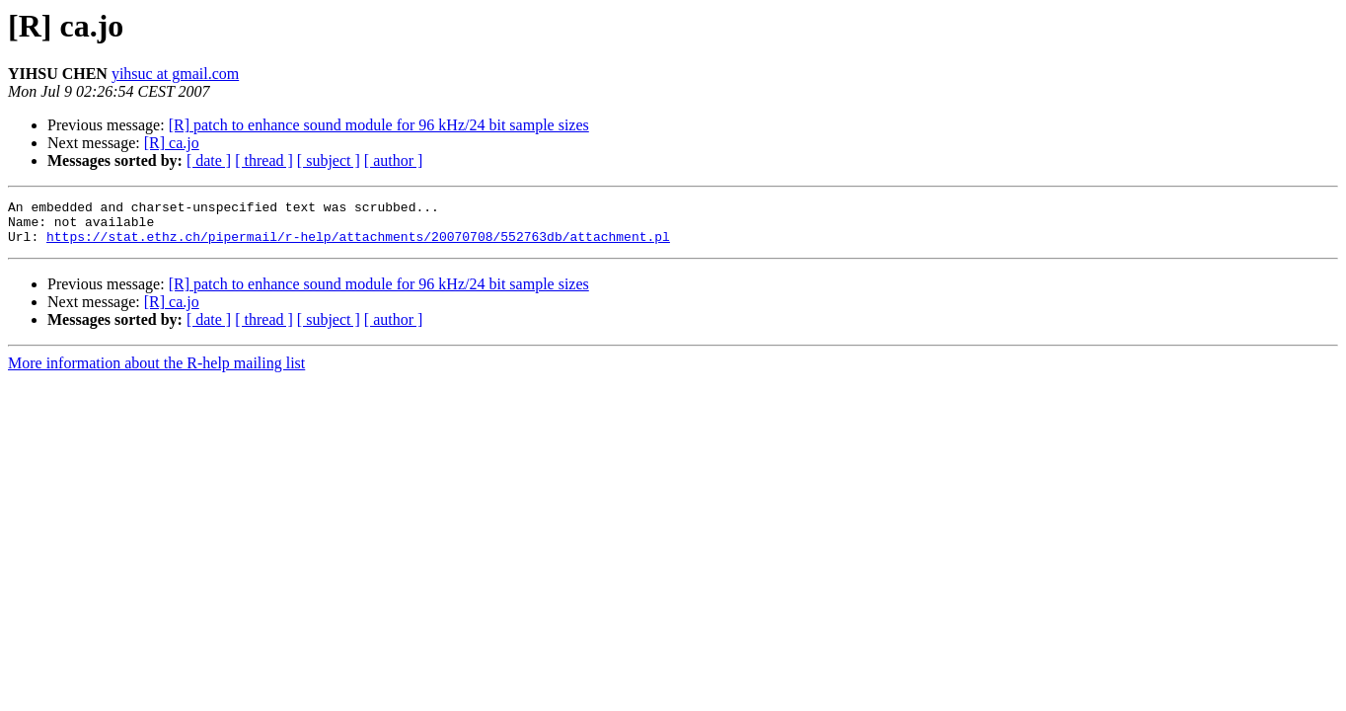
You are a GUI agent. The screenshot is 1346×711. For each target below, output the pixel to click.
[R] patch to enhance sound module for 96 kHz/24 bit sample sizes (379, 125)
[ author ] (393, 160)
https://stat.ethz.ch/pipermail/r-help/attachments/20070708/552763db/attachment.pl (358, 245)
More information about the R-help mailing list (156, 371)
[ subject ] (328, 160)
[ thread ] (264, 160)
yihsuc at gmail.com (175, 73)
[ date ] (209, 160)
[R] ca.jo (171, 142)
